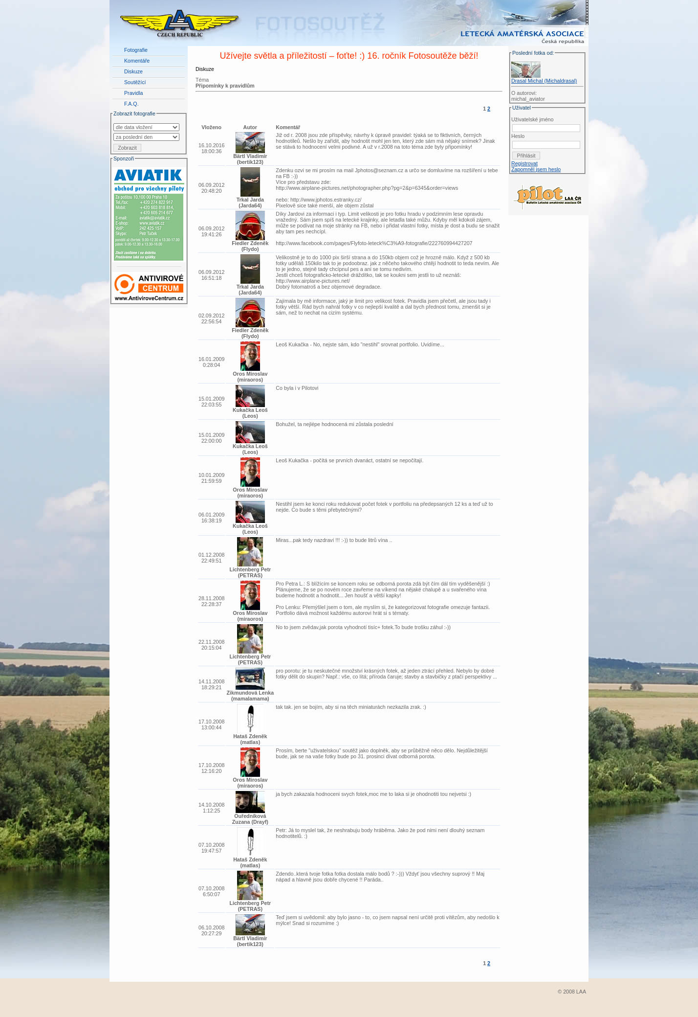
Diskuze (133, 71)
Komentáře (137, 61)
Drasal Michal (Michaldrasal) (544, 81)
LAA (581, 991)
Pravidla (133, 93)
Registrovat (524, 163)
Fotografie (136, 50)
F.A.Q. (131, 104)
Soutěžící (135, 82)
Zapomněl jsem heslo (536, 169)
